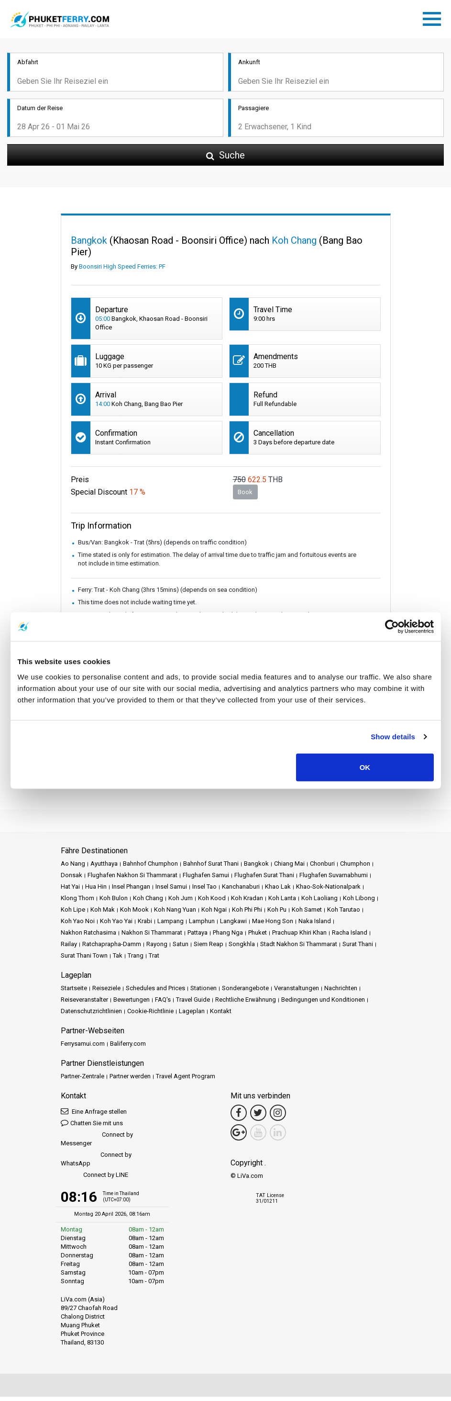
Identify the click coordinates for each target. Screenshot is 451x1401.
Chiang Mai (289, 867)
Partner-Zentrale (82, 1080)
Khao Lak (278, 890)
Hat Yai (70, 890)
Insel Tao (204, 890)
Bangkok (256, 867)
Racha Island (349, 936)
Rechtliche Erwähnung (245, 1003)
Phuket (257, 936)
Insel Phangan (131, 890)
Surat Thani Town (84, 959)
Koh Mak (102, 913)
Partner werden (130, 1080)
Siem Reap (208, 948)
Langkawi (233, 925)
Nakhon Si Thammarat (151, 936)
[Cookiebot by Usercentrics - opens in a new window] (392, 627)
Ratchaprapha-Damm (111, 948)
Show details (393, 737)
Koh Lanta (282, 902)
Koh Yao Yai (116, 925)
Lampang (170, 925)
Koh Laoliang (319, 902)
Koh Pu (276, 913)
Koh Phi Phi (247, 913)
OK (365, 767)
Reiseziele (106, 992)
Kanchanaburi (241, 890)
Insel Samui (171, 890)
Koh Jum (180, 902)
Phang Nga (228, 936)
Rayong (156, 948)
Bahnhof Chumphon (150, 867)
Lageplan (192, 1015)
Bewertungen (131, 1003)
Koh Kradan (247, 902)
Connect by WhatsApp (96, 1163)
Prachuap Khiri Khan (299, 936)
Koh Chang (148, 902)
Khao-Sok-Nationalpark (328, 890)
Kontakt (220, 1015)
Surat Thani (357, 948)
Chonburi (322, 867)
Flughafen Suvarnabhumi (333, 879)
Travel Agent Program (185, 1080)
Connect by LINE (94, 1179)
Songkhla (242, 948)
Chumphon (355, 867)
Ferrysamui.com (83, 1047)
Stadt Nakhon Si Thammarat (298, 948)
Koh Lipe (73, 913)
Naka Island (314, 925)
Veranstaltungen (296, 992)
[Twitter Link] (258, 1117)
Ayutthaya (104, 867)
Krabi (145, 925)
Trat (154, 959)
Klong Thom (77, 902)
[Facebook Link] (239, 1117)
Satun (180, 948)
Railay (69, 948)
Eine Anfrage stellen (94, 1115)
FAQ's (163, 1003)
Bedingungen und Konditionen (323, 1003)
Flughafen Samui (206, 879)
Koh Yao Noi (78, 925)
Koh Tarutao (343, 913)
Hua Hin (96, 890)
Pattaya (197, 936)
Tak (117, 959)
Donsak (71, 879)
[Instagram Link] (278, 1117)
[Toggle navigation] (434, 19)
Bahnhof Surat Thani (211, 867)
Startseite (74, 992)
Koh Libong (359, 902)
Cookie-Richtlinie (150, 1015)
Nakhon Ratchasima (88, 936)
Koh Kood (212, 902)
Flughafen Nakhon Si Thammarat (132, 879)
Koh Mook (134, 913)
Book (245, 496)
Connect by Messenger (97, 1143)
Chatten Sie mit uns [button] (92, 1127)
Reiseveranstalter (84, 1003)
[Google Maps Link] (239, 1137)
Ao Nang (73, 867)
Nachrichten (340, 992)
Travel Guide (193, 1003)
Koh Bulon (113, 902)
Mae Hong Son (272, 925)
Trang (135, 959)
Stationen (203, 992)
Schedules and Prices (155, 992)
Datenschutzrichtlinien (91, 1015)
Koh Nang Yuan (175, 913)
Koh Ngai (214, 913)
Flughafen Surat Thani (264, 879)
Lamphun (202, 925)
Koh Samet (307, 913)
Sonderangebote (245, 992)
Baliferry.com (128, 1047)
